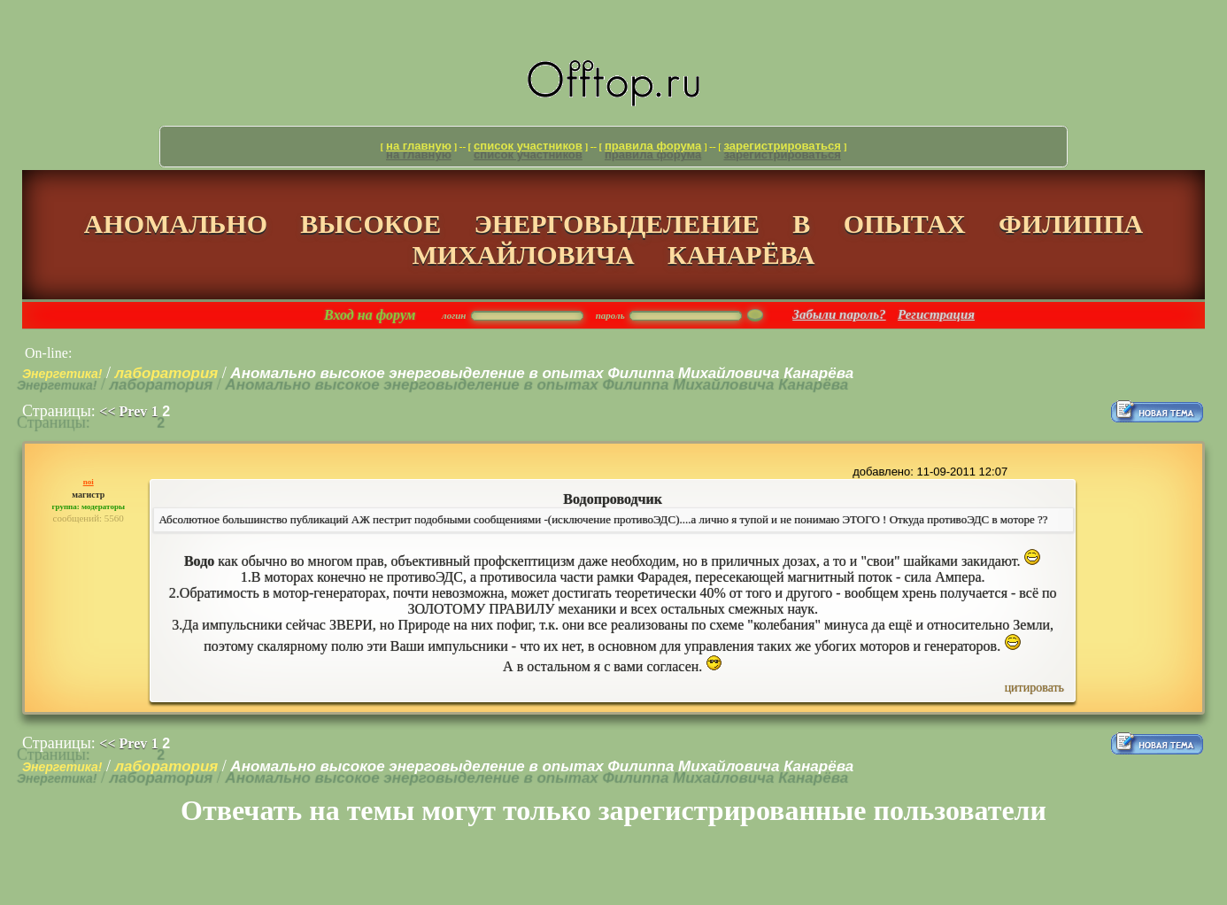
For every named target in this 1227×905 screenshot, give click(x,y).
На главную (418, 145)
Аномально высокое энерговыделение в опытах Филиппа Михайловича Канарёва (541, 373)
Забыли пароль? (838, 314)
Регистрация (936, 314)
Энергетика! (62, 374)
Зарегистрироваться (782, 145)
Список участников (528, 145)
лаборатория (167, 373)
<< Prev (123, 411)
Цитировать (1034, 687)
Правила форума (653, 145)
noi (88, 481)
